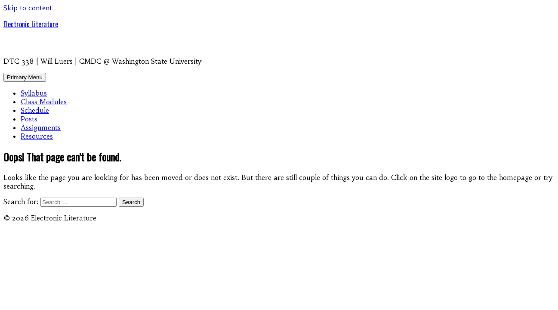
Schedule (35, 110)
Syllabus (34, 93)
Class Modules (44, 101)
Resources (37, 136)
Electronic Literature (30, 24)
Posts (29, 119)
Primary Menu (25, 77)
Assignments (41, 127)
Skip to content (27, 7)
